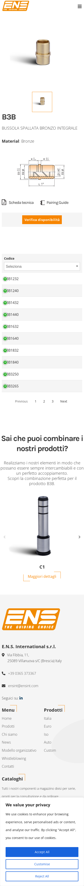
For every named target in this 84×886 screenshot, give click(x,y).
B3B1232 (11, 278)
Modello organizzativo (19, 750)
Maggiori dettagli (42, 576)
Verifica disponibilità (42, 220)
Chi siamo (9, 734)
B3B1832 (11, 350)
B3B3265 (11, 386)
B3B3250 (11, 374)
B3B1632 (11, 326)
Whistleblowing (14, 758)
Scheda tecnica (18, 202)
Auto (47, 742)
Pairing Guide (54, 202)
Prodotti (8, 726)
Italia (47, 718)
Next (63, 401)
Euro (47, 726)
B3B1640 (11, 338)
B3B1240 (11, 290)
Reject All (42, 876)
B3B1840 (11, 362)
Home (7, 718)
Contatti (8, 766)
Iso (46, 734)
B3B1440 (11, 314)
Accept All (42, 852)
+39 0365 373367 (22, 673)
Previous (21, 401)
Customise (42, 864)
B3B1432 (11, 302)
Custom (50, 750)
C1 (42, 566)
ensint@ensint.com (23, 685)
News (6, 742)
